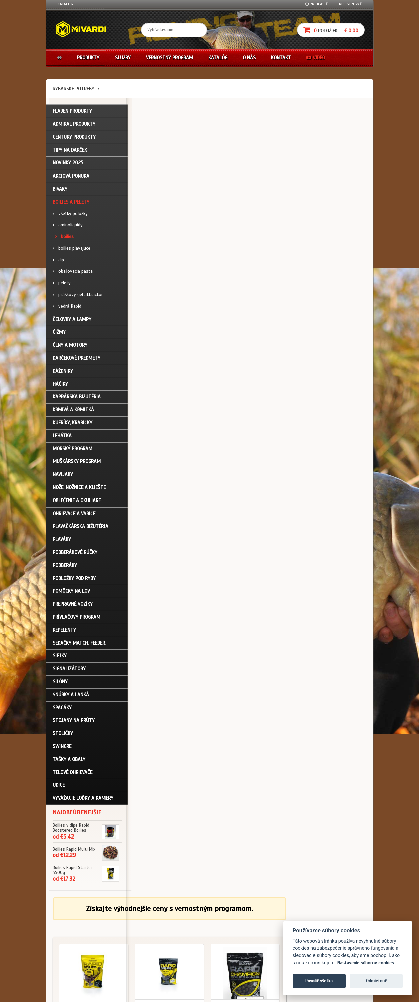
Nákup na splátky (233, 927)
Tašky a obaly (69, 760)
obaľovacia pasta (73, 272)
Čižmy (59, 333)
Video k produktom (74, 963)
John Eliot (118, 993)
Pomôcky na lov (71, 592)
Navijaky (63, 475)
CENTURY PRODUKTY (74, 138)
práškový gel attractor (78, 295)
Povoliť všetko (319, 981)
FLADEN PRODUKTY (72, 112)
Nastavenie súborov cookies (365, 963)
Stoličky (63, 734)
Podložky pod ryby (74, 579)
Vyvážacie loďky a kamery (83, 799)
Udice (59, 786)
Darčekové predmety (76, 359)
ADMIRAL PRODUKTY (74, 125)
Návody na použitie (75, 954)
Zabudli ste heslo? (74, 945)
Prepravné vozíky (73, 605)
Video (315, 58)
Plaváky (62, 540)
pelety (62, 284)
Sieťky (60, 657)
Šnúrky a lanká (71, 695)
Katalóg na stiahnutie (184, 919)
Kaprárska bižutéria (77, 398)
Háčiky (60, 385)
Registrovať (350, 4)
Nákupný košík (71, 936)
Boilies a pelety (71, 203)
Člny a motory (70, 346)
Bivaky (60, 190)
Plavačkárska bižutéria (80, 527)
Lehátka (62, 436)
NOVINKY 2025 (68, 164)
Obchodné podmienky (130, 919)
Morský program (72, 449)
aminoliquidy (68, 226)
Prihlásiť (316, 4)
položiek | (330, 30)
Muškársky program (77, 462)
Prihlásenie (68, 919)
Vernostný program (169, 58)
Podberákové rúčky (75, 553)
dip (58, 260)
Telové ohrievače (72, 773)
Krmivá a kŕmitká (73, 411)
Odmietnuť (376, 981)
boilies (64, 237)
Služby (123, 58)
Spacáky (62, 708)
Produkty (88, 58)
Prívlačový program (76, 618)
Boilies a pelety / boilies (164, 227)
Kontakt (281, 58)
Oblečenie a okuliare (77, 501)
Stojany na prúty (74, 721)
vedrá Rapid (67, 307)
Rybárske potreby (73, 89)
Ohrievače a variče (74, 514)
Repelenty (64, 631)
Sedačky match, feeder (79, 644)
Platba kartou (230, 936)
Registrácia (68, 927)
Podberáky (65, 566)
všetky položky (70, 214)
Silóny (60, 682)
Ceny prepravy (70, 972)
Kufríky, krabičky (72, 423)
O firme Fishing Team (182, 927)
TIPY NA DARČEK (70, 151)
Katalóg (65, 4)
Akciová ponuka (71, 177)
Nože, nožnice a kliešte (79, 488)
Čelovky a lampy (72, 320)
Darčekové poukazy (235, 919)
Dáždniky (63, 372)
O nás (249, 58)
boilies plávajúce (71, 249)
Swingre (62, 747)
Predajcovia (175, 945)
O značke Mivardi (179, 936)
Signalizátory (69, 669)
